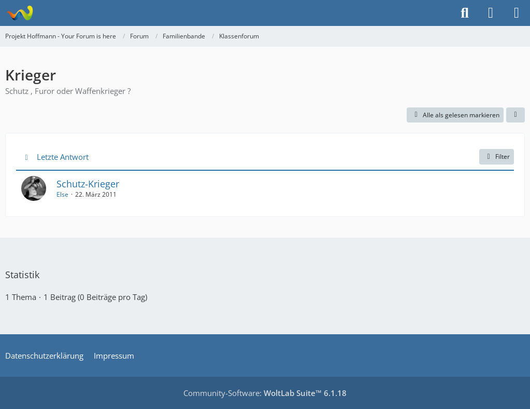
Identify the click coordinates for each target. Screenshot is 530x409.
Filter (496, 156)
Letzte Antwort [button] (63, 157)
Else (62, 194)
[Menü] (516, 13)
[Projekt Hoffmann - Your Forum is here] (19, 13)
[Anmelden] (490, 13)
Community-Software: (265, 393)
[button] (515, 115)
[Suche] (464, 13)
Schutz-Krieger (87, 184)
